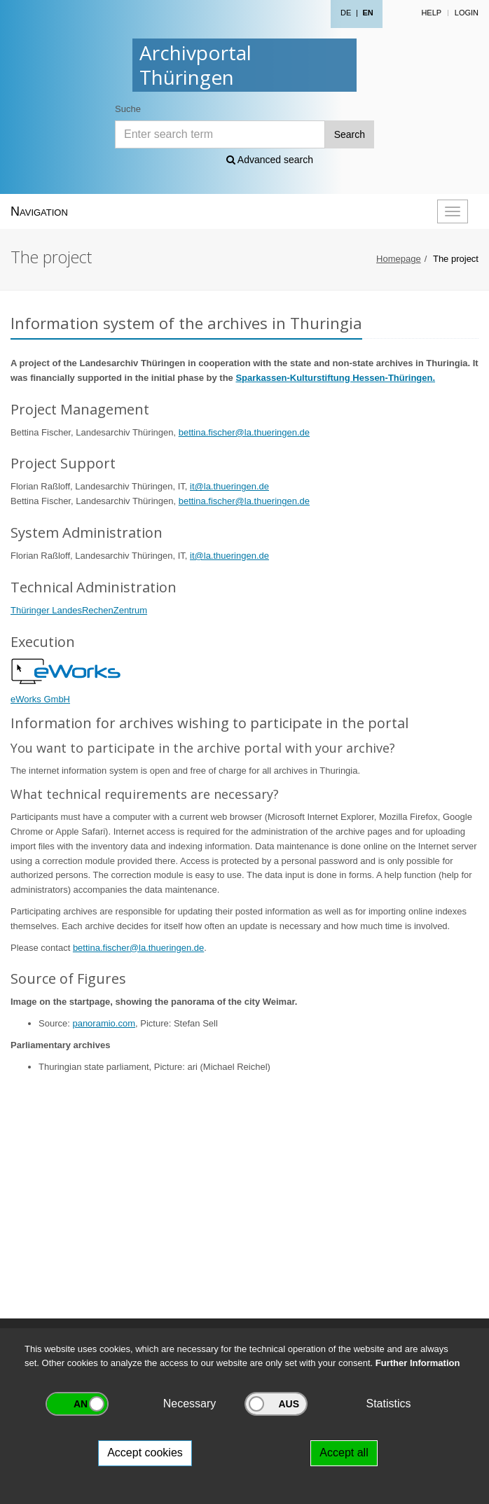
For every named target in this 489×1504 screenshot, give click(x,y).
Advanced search (269, 159)
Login (466, 12)
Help (431, 12)
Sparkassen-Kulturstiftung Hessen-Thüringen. (335, 377)
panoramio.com (103, 1023)
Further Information (418, 1363)
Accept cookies (145, 1452)
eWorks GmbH (40, 699)
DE (345, 12)
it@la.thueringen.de (229, 486)
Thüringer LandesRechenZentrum (79, 610)
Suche (128, 109)
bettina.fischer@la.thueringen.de (244, 432)
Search (349, 134)
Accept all (343, 1452)
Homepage (398, 258)
